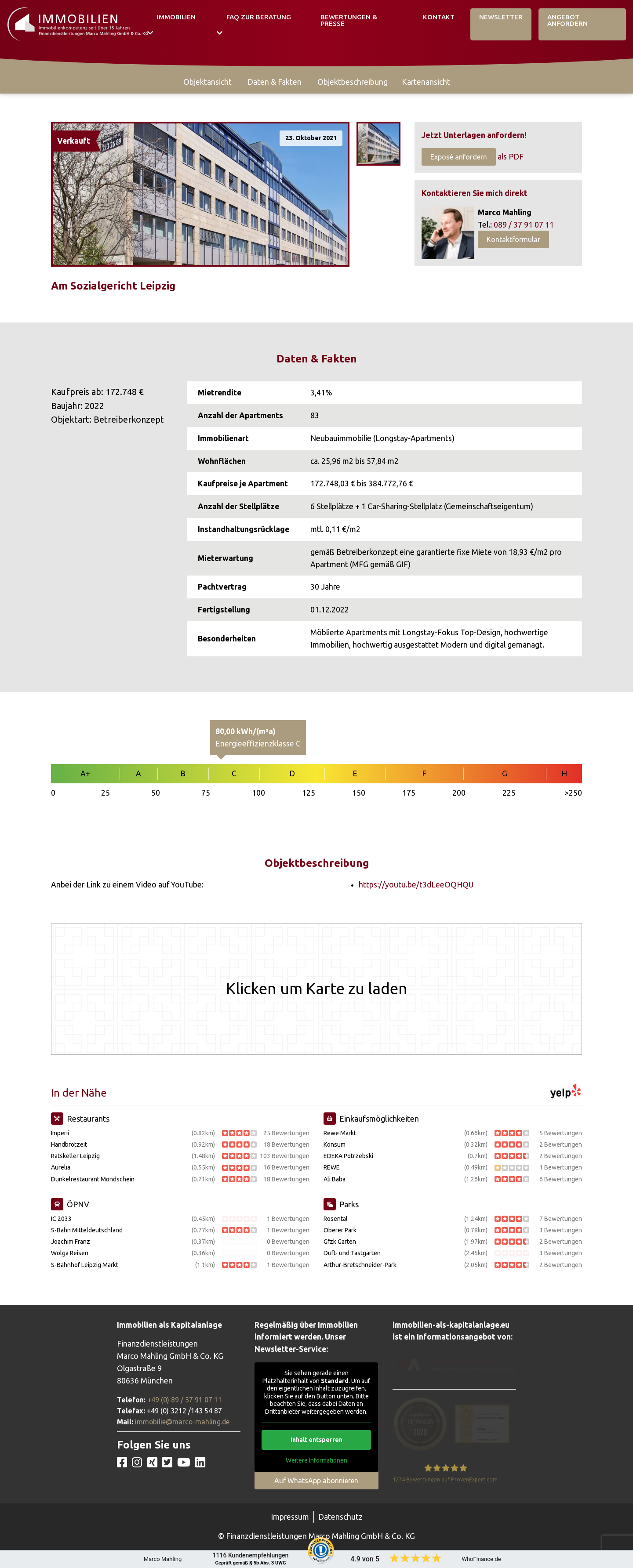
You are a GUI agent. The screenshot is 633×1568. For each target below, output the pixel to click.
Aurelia (60, 1167)
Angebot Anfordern (567, 20)
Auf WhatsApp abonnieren (316, 1481)
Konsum (335, 1144)
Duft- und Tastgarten (352, 1253)
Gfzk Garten (340, 1241)
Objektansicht (207, 82)
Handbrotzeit (69, 1144)
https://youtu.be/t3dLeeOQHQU (416, 884)
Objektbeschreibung (352, 82)
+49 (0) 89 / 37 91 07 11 (184, 1400)
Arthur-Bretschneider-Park (360, 1264)
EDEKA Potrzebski (348, 1155)
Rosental (336, 1218)
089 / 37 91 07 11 (524, 225)
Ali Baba (335, 1179)
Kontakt (439, 17)
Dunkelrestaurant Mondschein (93, 1179)
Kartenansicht (426, 82)
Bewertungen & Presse (348, 20)
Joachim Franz (70, 1241)
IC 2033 (61, 1218)
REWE (332, 1167)
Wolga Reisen (69, 1253)
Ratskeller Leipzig (75, 1155)
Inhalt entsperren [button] (316, 1439)
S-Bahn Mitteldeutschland (87, 1230)
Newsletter (501, 17)
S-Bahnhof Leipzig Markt (84, 1264)
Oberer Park (340, 1230)
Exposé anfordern (458, 157)
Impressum (290, 1517)
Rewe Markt (340, 1133)
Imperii (60, 1133)
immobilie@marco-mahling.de (182, 1422)
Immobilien (176, 17)
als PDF (511, 156)
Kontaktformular (513, 239)
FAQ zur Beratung (258, 17)
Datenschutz (340, 1517)
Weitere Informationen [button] (316, 1460)
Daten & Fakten (274, 82)
